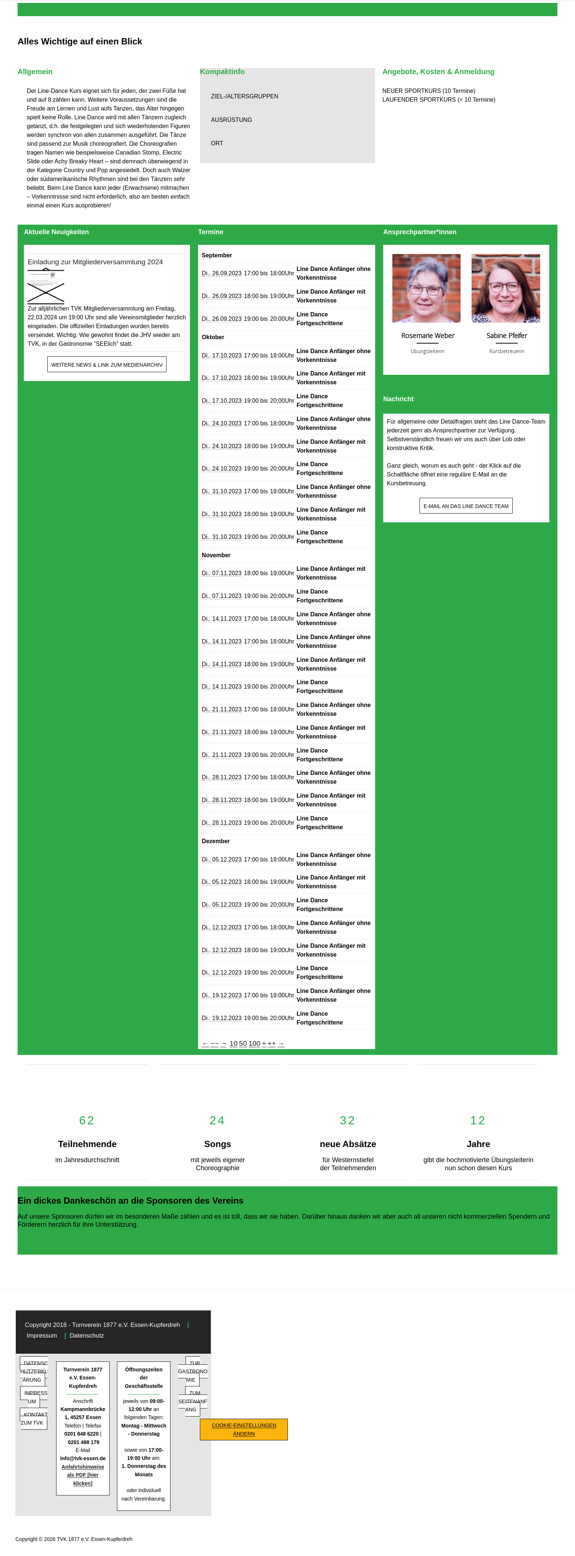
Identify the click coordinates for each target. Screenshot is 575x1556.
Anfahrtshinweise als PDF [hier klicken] (83, 1475)
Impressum (42, 1335)
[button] (287, 96)
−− (214, 1043)
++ (272, 1043)
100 (254, 1043)
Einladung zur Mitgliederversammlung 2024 (95, 262)
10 (233, 1043)
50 (243, 1043)
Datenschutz (87, 1335)
